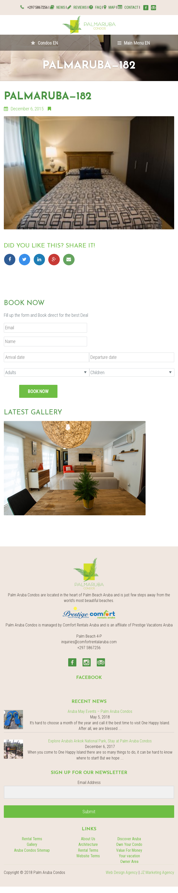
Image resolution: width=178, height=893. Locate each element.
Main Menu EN (133, 43)
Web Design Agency (122, 872)
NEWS (58, 7)
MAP (109, 7)
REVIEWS (77, 7)
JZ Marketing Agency (157, 872)
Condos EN (44, 43)
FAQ (95, 7)
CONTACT (128, 7)
